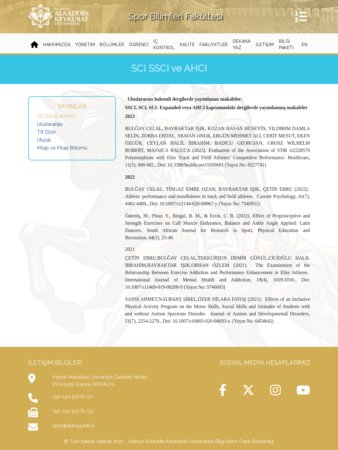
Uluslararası (49, 124)
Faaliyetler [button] (213, 44)
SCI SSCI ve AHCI (56, 116)
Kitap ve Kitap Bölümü (62, 148)
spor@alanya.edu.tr (73, 425)
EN (304, 44)
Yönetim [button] (85, 44)
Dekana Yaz (242, 44)
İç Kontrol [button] (164, 44)
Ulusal (44, 140)
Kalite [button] (187, 44)
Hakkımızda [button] (56, 44)
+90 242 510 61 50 (72, 396)
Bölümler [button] (112, 44)
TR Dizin (46, 132)
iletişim (265, 44)
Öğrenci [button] (139, 44)
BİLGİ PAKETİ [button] (286, 44)
